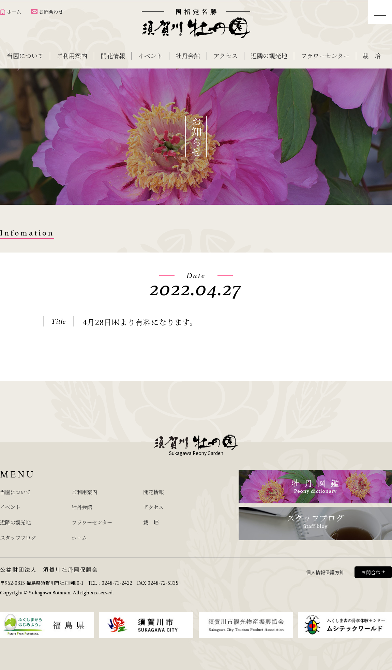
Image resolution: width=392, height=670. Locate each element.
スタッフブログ (21, 535)
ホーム (14, 11)
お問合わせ (51, 11)
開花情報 (113, 55)
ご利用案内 (72, 55)
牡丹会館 (188, 55)
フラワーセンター (325, 55)
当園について (25, 55)
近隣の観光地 (269, 55)
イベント (150, 55)
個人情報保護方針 (325, 569)
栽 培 (371, 55)
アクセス (225, 55)
